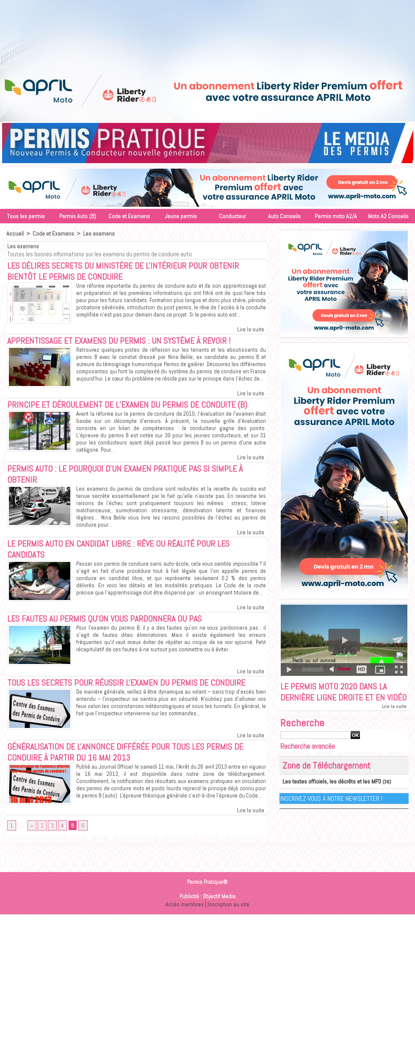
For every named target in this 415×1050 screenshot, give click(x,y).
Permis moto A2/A (336, 216)
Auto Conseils (284, 216)
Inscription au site (229, 917)
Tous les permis (26, 216)
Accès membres (183, 917)
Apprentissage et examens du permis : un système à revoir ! (127, 343)
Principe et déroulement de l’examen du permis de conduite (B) (134, 408)
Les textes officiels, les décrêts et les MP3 (326, 794)
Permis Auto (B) (77, 216)
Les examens (98, 233)
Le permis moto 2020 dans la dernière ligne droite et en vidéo (337, 699)
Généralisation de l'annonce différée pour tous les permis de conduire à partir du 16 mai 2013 (132, 761)
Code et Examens (129, 216)
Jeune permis (181, 216)
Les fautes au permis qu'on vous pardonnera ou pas (111, 626)
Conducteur (232, 216)
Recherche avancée (307, 759)
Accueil (14, 233)
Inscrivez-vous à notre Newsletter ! (331, 811)
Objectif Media (219, 909)
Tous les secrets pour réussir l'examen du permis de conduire (134, 691)
